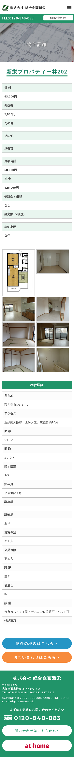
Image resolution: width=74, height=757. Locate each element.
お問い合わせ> (58, 17)
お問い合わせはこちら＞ (37, 657)
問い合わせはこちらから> (37, 731)
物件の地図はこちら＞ (37, 643)
